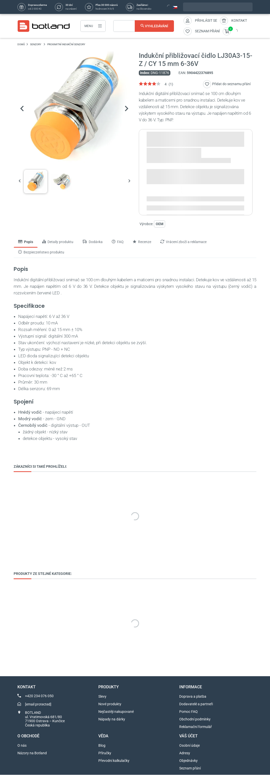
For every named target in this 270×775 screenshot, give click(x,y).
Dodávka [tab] (92, 242)
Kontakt (239, 20)
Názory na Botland (32, 753)
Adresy (184, 753)
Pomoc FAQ (188, 712)
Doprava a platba (192, 697)
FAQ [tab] (118, 242)
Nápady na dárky (111, 719)
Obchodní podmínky (195, 719)
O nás (22, 746)
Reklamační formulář (195, 727)
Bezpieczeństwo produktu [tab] (41, 252)
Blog (101, 746)
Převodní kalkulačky (113, 761)
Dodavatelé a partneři (196, 704)
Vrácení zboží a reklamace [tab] (183, 242)
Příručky (104, 753)
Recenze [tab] (142, 242)
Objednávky (188, 761)
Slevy (102, 697)
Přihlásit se (206, 20)
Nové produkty (109, 704)
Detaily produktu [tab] (57, 242)
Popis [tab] (25, 242)
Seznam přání (190, 768)
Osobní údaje (189, 746)
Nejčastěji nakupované (116, 712)
